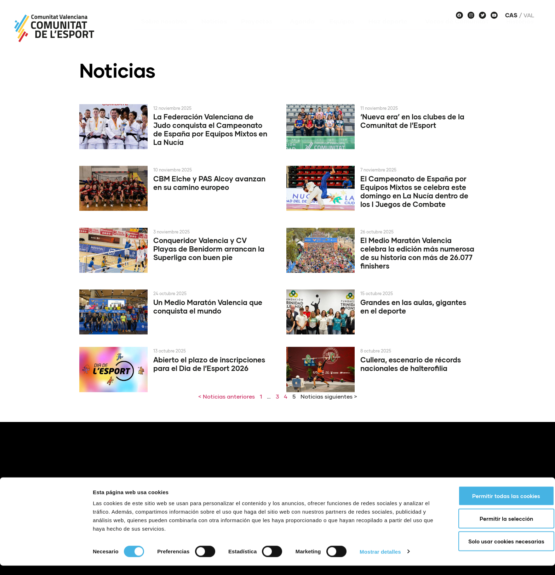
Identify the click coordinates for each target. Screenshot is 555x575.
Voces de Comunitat (458, 31)
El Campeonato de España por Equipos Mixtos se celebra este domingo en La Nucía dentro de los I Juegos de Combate (414, 191)
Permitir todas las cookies (496, 505)
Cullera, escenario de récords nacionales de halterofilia (410, 363)
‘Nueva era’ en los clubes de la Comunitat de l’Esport (412, 120)
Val (528, 15)
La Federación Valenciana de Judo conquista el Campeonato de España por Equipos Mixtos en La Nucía (210, 129)
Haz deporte (389, 31)
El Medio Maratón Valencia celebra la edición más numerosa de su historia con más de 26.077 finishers (417, 253)
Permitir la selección (496, 528)
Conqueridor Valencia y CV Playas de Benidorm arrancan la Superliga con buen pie (208, 248)
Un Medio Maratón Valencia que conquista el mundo (207, 306)
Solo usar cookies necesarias (496, 550)
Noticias (214, 31)
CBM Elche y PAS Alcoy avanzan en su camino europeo (209, 182)
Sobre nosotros (164, 31)
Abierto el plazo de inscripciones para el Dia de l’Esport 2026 (209, 363)
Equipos (341, 31)
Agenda (302, 31)
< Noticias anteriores (226, 396)
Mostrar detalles (380, 561)
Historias (520, 31)
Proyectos (258, 31)
